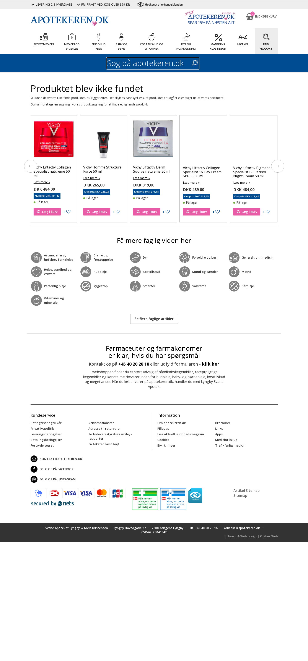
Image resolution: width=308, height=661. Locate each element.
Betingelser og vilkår (46, 423)
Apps (219, 434)
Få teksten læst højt (103, 444)
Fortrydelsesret (42, 445)
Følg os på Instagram (53, 479)
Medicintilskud (226, 440)
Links (219, 428)
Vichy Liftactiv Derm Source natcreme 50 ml (201, 169)
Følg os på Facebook (52, 469)
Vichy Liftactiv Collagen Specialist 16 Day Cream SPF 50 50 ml (252, 171)
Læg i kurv (47, 212)
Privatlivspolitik (42, 428)
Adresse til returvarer (104, 428)
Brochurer (222, 423)
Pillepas (163, 428)
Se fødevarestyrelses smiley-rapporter (110, 436)
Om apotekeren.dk (171, 423)
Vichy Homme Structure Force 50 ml (153, 169)
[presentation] (30, 166)
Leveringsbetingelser (46, 434)
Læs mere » (42, 182)
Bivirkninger (166, 445)
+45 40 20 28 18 (133, 364)
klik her (210, 364)
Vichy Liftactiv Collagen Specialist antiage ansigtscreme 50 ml (52, 171)
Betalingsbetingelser (46, 440)
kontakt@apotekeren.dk (56, 458)
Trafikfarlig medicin (230, 445)
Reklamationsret (101, 423)
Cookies (163, 440)
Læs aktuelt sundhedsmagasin (180, 434)
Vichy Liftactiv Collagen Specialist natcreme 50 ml (102, 171)
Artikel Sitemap (246, 490)
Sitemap (240, 495)
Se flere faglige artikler (154, 318)
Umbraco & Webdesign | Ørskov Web (250, 536)
